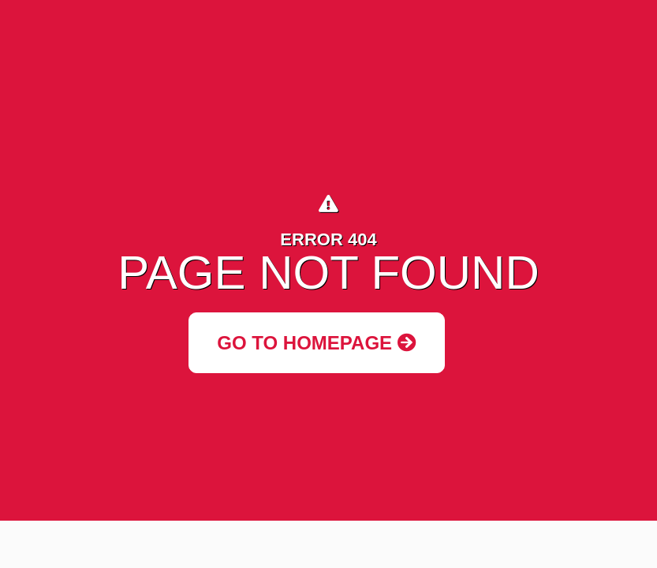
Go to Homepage (316, 342)
